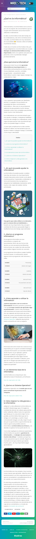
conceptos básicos (11, 14)
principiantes (17, 509)
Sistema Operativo (9, 319)
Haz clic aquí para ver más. (12, 380)
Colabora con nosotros (21, 529)
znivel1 (23, 509)
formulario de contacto (16, 506)
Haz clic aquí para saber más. (13, 396)
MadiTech (23, 532)
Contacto (31, 529)
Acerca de (12, 529)
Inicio (5, 14)
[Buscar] (27, 9)
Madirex (6, 21)
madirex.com (4, 529)
